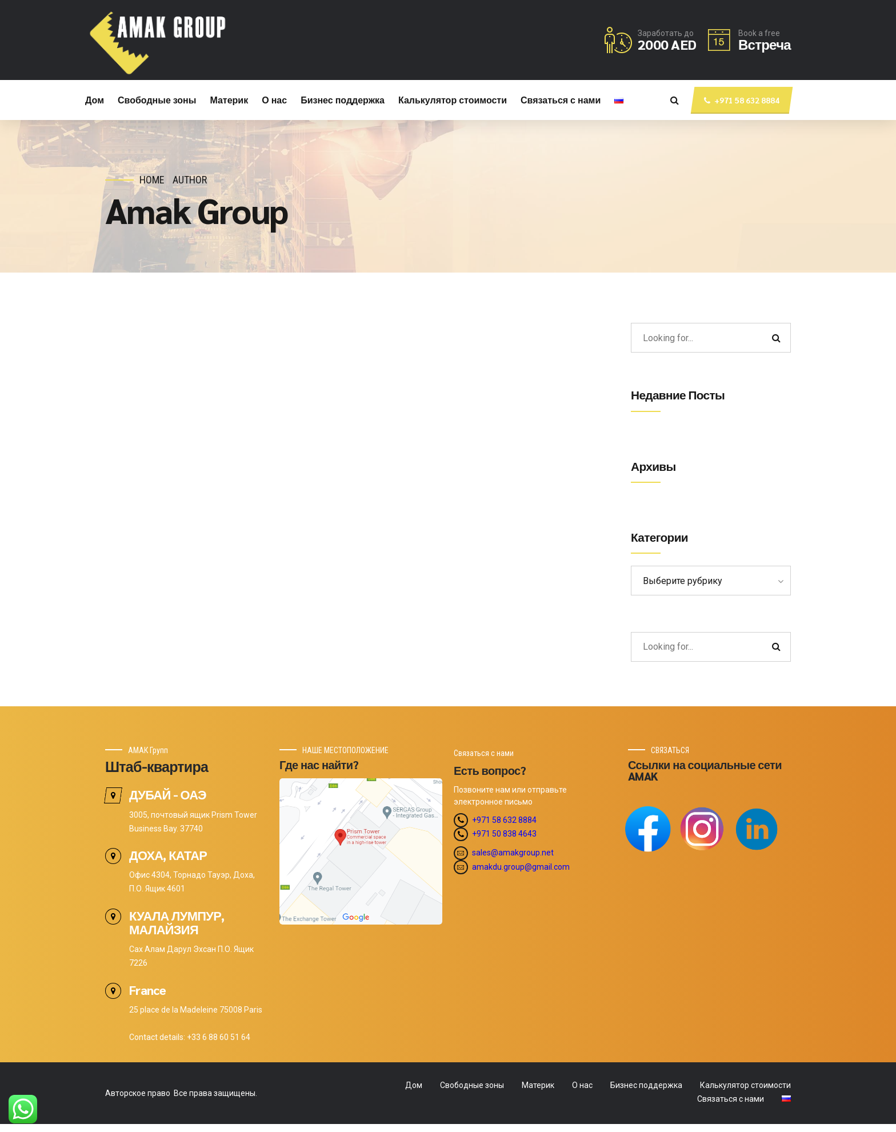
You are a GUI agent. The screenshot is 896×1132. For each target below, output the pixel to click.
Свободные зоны (157, 100)
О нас (274, 100)
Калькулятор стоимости (452, 100)
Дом (94, 100)
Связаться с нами (561, 100)
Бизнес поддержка (343, 100)
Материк (229, 100)
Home (152, 180)
